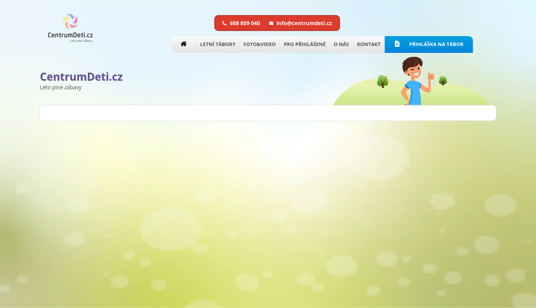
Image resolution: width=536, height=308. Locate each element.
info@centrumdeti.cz (300, 23)
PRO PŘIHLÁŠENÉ (304, 44)
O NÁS (341, 44)
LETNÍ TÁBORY (218, 44)
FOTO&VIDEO (259, 44)
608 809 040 (242, 23)
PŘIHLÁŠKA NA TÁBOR (428, 44)
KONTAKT (369, 44)
